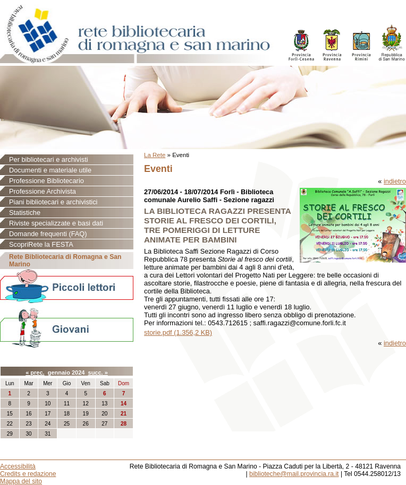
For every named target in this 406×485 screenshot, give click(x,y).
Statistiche (24, 212)
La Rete (154, 155)
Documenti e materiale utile (50, 170)
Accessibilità (18, 466)
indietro (395, 181)
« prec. (35, 372)
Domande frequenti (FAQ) (48, 234)
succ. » (98, 372)
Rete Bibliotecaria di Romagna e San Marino (65, 260)
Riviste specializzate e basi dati (56, 223)
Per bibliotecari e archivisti (48, 159)
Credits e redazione (28, 474)
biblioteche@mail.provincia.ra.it (294, 474)
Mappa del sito (21, 481)
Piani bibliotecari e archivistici (53, 202)
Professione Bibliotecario (46, 181)
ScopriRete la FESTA (41, 244)
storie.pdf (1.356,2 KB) (178, 332)
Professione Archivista (42, 191)
